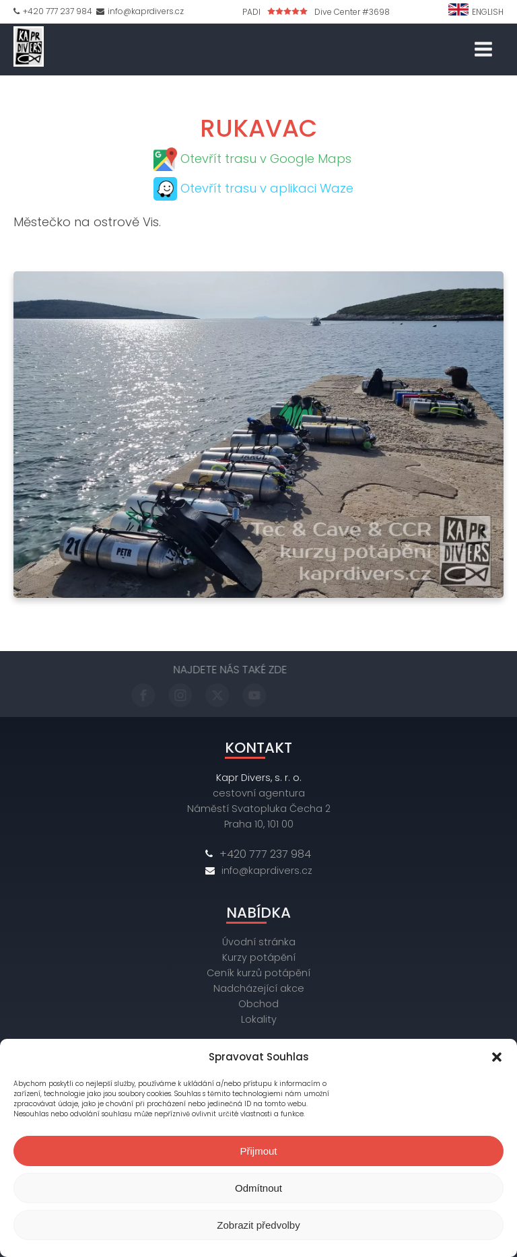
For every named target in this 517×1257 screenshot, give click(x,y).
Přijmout (258, 1151)
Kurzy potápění (259, 957)
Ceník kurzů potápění (258, 973)
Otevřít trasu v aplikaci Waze (266, 188)
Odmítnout (258, 1188)
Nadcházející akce (258, 988)
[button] (497, 1057)
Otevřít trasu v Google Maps (265, 158)
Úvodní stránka (259, 942)
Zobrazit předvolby (258, 1225)
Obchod (258, 1004)
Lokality (259, 1019)
